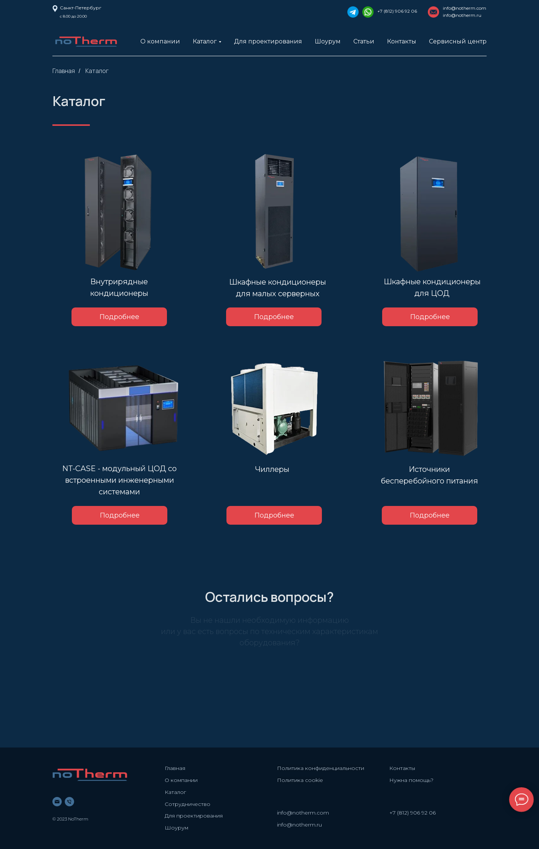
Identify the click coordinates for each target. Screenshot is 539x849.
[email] (57, 801)
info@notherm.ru (299, 824)
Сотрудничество (187, 804)
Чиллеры (272, 469)
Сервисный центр (458, 41)
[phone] (69, 801)
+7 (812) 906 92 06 (397, 11)
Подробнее (274, 515)
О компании (160, 41)
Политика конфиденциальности (320, 768)
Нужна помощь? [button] (411, 780)
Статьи (363, 41)
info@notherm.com (464, 8)
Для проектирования (268, 41)
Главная (63, 71)
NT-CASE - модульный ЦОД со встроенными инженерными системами (119, 480)
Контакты (401, 41)
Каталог (97, 71)
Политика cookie (300, 780)
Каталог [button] (205, 41)
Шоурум (328, 41)
